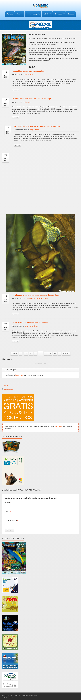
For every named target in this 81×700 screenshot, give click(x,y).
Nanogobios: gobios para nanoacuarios (28, 71)
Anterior (14, 353)
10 (26, 353)
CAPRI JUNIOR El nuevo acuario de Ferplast (30, 323)
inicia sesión (59, 426)
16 (55, 353)
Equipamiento (33, 326)
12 (35, 353)
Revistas (10, 14)
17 (59, 353)
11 (31, 353)
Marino (30, 74)
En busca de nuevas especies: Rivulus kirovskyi (31, 99)
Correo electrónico (11, 521)
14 (46, 353)
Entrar (6, 385)
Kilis (29, 102)
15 (50, 353)
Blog (25, 74)
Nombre (8, 502)
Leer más (15, 90)
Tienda (20, 14)
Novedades (60, 14)
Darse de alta (8, 389)
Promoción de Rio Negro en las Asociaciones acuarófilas (37, 126)
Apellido (8, 512)
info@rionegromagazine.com (29, 695)
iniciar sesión (20, 375)
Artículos (47, 14)
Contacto (71, 14)
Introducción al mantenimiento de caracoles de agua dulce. (35, 295)
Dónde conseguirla (33, 14)
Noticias (36, 130)
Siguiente (66, 353)
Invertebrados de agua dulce (38, 298)
